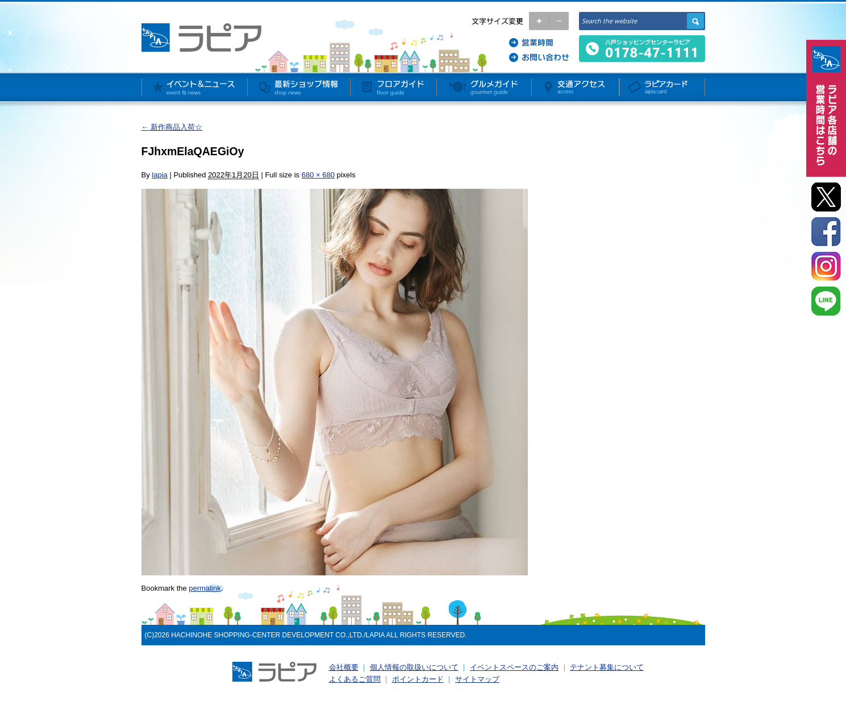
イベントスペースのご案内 (514, 667)
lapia (159, 175)
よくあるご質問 (355, 679)
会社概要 (344, 667)
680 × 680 (318, 175)
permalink (204, 588)
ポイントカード (418, 679)
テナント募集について (607, 667)
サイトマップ (477, 679)
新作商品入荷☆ (172, 127)
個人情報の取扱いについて (414, 667)
